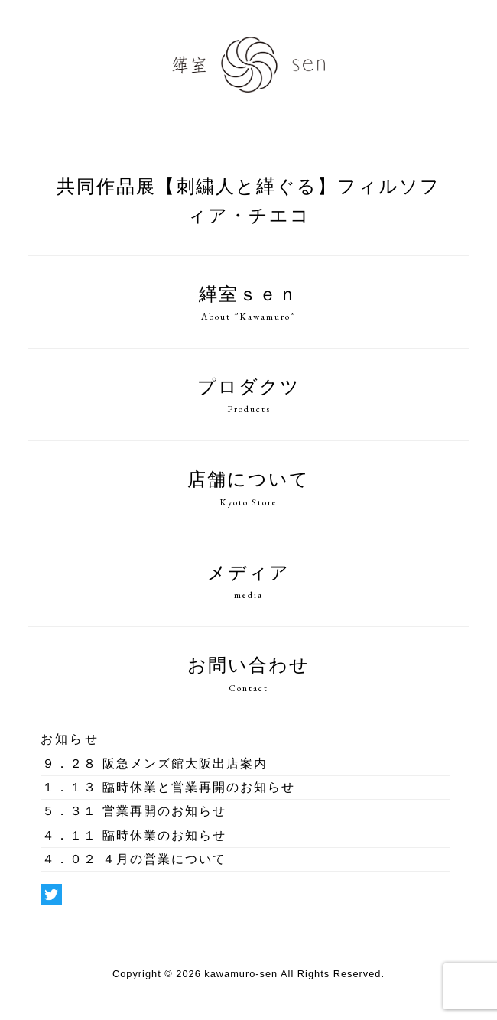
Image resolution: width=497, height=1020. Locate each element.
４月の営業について (134, 861)
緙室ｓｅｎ (248, 304)
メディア (248, 582)
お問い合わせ (248, 675)
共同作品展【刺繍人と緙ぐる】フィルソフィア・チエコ (248, 204)
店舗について (248, 489)
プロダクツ (248, 396)
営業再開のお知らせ (134, 812)
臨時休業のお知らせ (134, 837)
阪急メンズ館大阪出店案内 (154, 765)
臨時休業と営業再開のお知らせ (168, 789)
